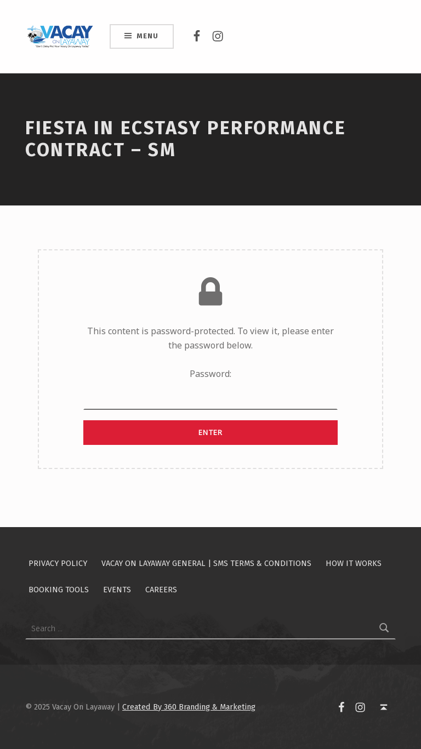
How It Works (354, 563)
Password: (210, 389)
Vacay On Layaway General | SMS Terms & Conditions (206, 563)
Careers (161, 589)
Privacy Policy (58, 563)
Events (117, 589)
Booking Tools (59, 589)
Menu (147, 36)
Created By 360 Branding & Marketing (188, 707)
